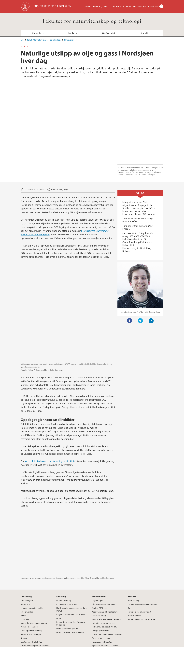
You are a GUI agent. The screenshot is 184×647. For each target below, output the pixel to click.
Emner (23, 574)
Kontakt (144, 33)
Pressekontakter (134, 574)
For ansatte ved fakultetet (102, 601)
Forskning (97, 6)
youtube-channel (140, 623)
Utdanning (37, 33)
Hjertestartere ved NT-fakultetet (105, 605)
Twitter (140, 291)
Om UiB (107, 6)
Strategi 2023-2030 (99, 567)
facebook (123, 623)
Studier (88, 6)
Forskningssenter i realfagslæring (70, 591)
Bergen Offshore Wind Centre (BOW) (71, 573)
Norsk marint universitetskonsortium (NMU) (71, 568)
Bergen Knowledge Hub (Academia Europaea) (70, 582)
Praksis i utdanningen (30, 586)
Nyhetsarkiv (69, 40)
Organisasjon (97, 559)
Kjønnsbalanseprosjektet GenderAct (107, 578)
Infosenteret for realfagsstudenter (141, 578)
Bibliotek (127, 6)
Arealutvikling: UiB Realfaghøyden (106, 571)
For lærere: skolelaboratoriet (139, 571)
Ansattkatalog (133, 559)
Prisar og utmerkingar (101, 597)
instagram (128, 623)
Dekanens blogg (99, 574)
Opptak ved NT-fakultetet (31, 601)
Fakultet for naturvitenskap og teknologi (92, 21)
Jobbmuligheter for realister (32, 567)
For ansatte (153, 6)
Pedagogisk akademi (100, 590)
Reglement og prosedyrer (31, 593)
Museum (117, 6)
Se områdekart (76, 627)
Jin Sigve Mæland (36, 160)
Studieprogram (27, 559)
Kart (129, 567)
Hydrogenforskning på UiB (67, 588)
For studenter (139, 6)
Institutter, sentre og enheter (103, 582)
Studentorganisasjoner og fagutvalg (107, 593)
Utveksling (25, 578)
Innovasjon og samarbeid (66, 563)
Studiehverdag (27, 571)
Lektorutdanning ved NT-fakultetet (35, 605)
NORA (58, 577)
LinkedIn (151, 291)
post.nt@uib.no (27, 621)
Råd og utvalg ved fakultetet (103, 563)
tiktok (134, 623)
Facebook (129, 291)
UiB (22, 40)
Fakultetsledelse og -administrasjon (142, 563)
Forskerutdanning (63, 559)
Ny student (25, 563)
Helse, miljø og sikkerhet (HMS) (104, 586)
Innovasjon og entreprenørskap (34, 582)
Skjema (24, 597)
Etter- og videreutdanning (31, 590)
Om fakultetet (108, 33)
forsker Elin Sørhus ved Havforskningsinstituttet (49, 420)
